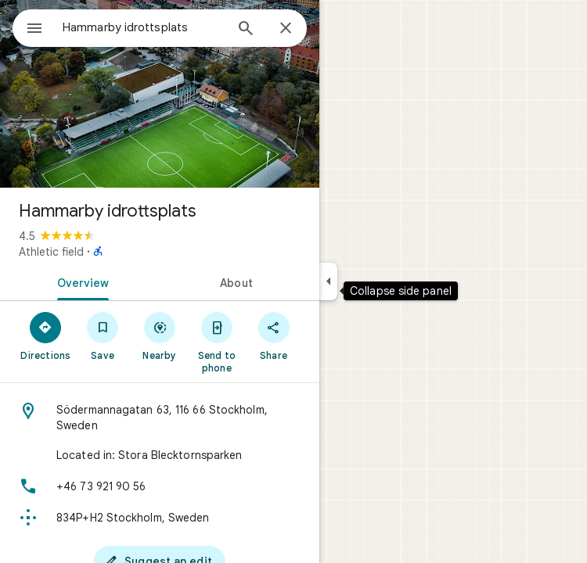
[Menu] (34, 29)
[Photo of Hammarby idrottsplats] (159, 94)
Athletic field (51, 252)
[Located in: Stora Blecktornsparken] (159, 455)
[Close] (286, 28)
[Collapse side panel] (328, 281)
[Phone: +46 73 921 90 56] (159, 486)
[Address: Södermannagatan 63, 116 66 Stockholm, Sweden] (159, 417)
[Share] (273, 335)
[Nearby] (160, 335)
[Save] (102, 335)
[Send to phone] (216, 342)
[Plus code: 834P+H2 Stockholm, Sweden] (159, 517)
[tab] (80, 281)
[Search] (246, 29)
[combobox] (143, 27)
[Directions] (45, 335)
